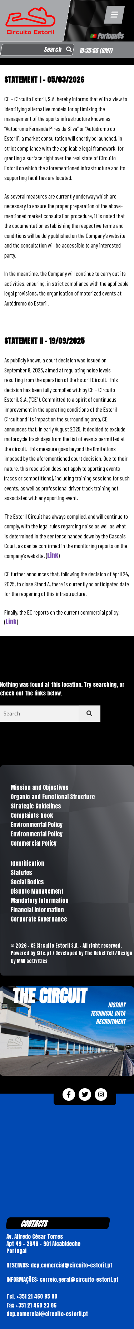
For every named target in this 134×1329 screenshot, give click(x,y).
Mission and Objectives (40, 787)
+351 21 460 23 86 (36, 1305)
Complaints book (32, 815)
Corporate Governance (39, 919)
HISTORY (116, 1005)
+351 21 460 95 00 (36, 1296)
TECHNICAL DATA (107, 1013)
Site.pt (43, 953)
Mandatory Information (40, 900)
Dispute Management (37, 891)
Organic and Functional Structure (53, 796)
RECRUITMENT (110, 1021)
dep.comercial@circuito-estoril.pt (47, 1314)
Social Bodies (27, 882)
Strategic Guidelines (36, 806)
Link (52, 555)
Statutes (21, 872)
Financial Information (37, 909)
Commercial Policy (33, 843)
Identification (27, 863)
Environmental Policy (37, 824)
